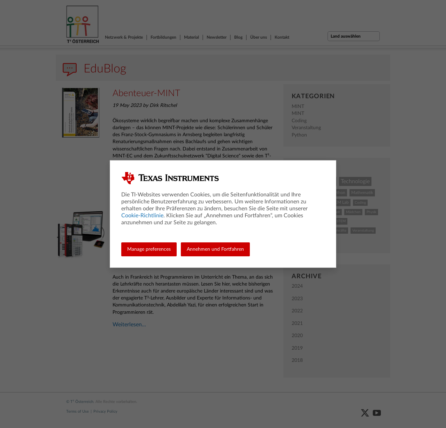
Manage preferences (149, 249)
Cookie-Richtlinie (142, 215)
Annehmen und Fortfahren (215, 249)
